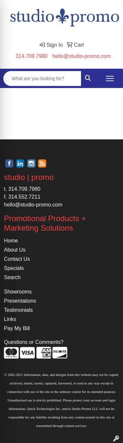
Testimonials (18, 310)
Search (12, 277)
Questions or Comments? (33, 342)
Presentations (20, 301)
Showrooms (17, 291)
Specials (14, 268)
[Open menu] (109, 78)
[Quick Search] (42, 78)
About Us (15, 250)
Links (10, 319)
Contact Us (17, 259)
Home (11, 240)
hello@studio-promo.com (81, 56)
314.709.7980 (31, 56)
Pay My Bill (17, 328)
